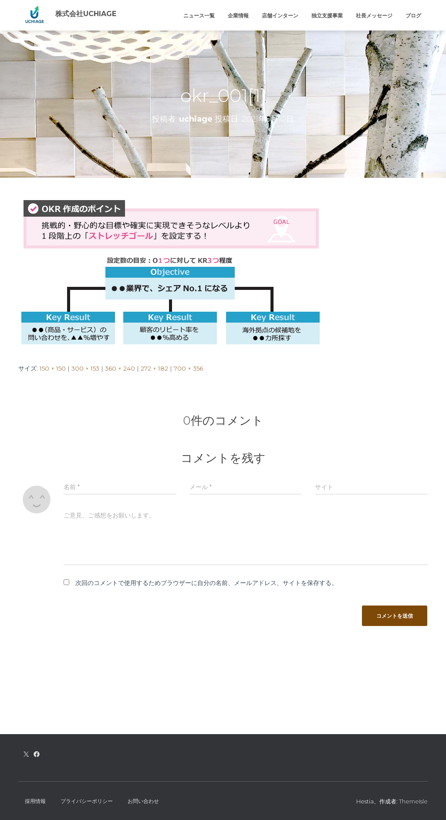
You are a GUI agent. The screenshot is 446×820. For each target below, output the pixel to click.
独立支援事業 (327, 15)
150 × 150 (53, 368)
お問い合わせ (143, 801)
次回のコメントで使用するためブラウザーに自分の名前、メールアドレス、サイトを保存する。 (206, 583)
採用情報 (35, 801)
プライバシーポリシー (87, 801)
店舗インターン (280, 15)
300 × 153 (85, 368)
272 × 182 (154, 368)
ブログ (413, 15)
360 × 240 (120, 368)
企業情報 (238, 15)
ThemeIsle (413, 801)
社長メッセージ (374, 15)
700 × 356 (188, 368)
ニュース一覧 (199, 15)
